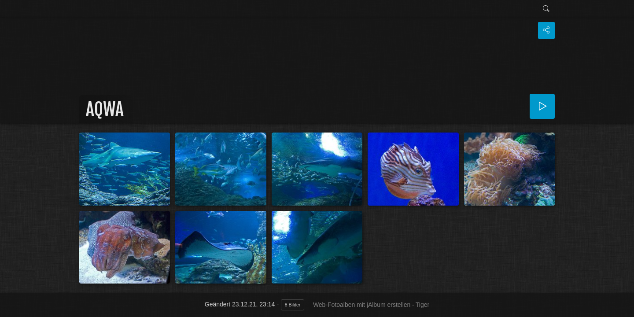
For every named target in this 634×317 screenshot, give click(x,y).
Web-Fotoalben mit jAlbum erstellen (362, 304)
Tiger (422, 304)
